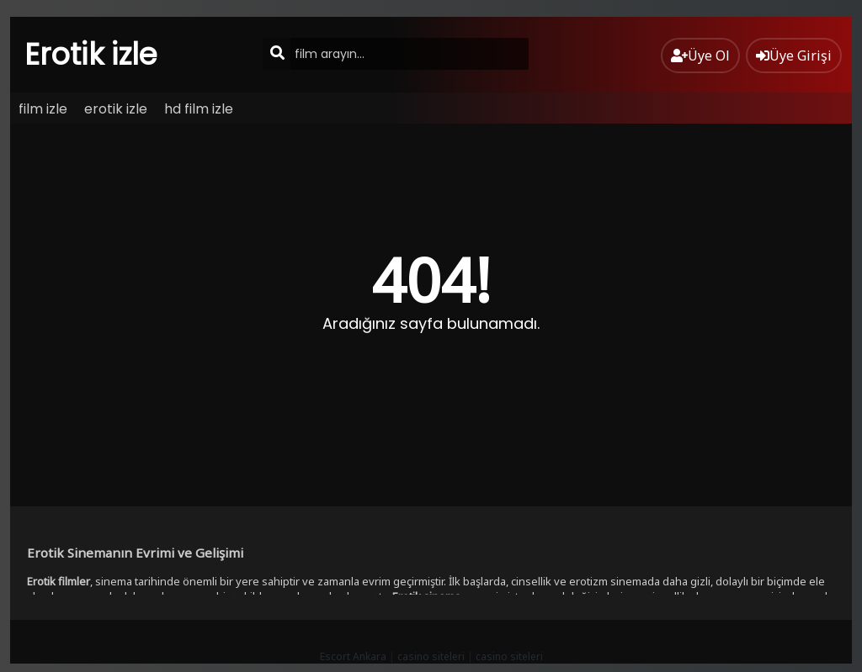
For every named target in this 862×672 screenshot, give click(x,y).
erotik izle (115, 109)
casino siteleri (431, 656)
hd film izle (198, 109)
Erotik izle (91, 54)
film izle (43, 109)
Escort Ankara (353, 656)
